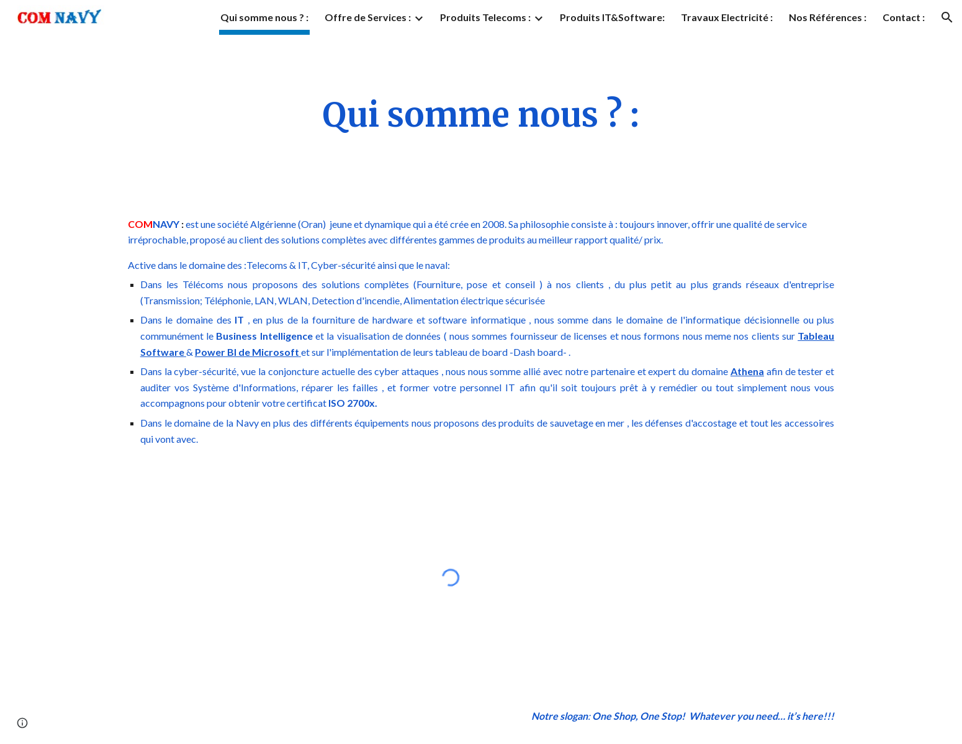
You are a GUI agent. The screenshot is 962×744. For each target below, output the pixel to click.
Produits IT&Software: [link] (612, 17)
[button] (947, 17)
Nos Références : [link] (827, 17)
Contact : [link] (904, 17)
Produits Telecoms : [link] (485, 17)
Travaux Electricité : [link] (727, 17)
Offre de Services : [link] (368, 17)
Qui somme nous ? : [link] (264, 17)
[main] (481, 115)
